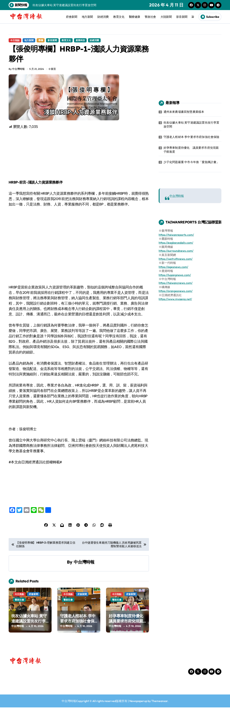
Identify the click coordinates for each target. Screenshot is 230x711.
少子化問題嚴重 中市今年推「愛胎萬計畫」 (191, 162)
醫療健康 (134, 16)
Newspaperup (138, 704)
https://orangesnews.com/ (175, 291)
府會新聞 (71, 16)
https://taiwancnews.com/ (175, 283)
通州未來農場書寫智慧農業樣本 (184, 112)
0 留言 (52, 72)
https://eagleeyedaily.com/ (176, 242)
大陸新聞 (166, 16)
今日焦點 (15, 40)
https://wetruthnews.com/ (175, 259)
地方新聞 (87, 16)
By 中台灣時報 (17, 72)
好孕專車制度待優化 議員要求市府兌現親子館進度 (128, 624)
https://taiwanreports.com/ (176, 235)
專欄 (40, 40)
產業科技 (80, 40)
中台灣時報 (84, 565)
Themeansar (159, 704)
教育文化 (118, 16)
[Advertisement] (79, 158)
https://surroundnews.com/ (176, 251)
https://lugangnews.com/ (175, 275)
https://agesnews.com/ (173, 267)
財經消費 (103, 16)
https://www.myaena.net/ (175, 299)
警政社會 (150, 16)
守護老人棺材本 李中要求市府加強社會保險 (77, 624)
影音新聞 (181, 16)
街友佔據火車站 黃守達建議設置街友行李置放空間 (29, 624)
